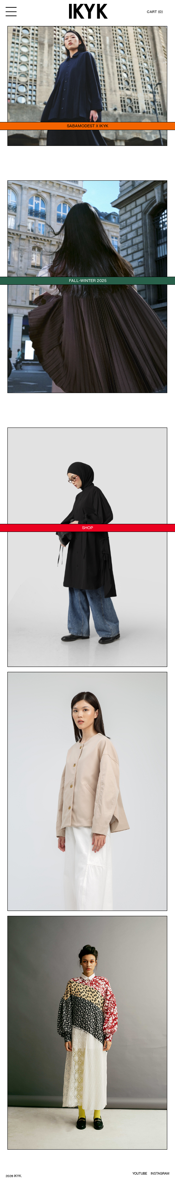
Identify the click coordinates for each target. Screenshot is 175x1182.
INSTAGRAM (160, 1173)
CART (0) (155, 11)
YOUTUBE (139, 1173)
